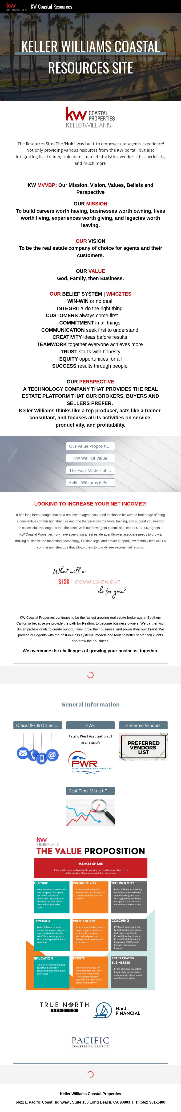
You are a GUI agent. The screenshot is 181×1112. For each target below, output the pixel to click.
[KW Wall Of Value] (90, 458)
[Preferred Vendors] (143, 725)
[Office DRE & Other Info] (37, 725)
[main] (90, 57)
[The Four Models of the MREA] (90, 470)
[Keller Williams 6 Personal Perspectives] (90, 482)
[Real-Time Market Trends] (90, 791)
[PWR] (90, 725)
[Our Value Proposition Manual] (90, 446)
